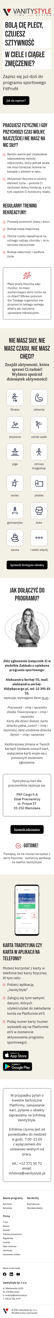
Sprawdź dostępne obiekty (27, 565)
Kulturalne (7, 1208)
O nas (5, 1222)
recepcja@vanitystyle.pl (16, 1295)
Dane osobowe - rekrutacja (10, 1248)
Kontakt (6, 1230)
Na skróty (33, 1198)
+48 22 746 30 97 (13, 1298)
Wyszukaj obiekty (35, 1208)
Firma (6, 1216)
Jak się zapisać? (16, 100)
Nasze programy (13, 1198)
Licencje (6, 1242)
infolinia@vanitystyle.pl (27, 1173)
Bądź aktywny (33, 1204)
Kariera (6, 1226)
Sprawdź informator (27, 829)
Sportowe (7, 1204)
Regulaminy (8, 1238)
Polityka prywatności (12, 1234)
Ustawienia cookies (11, 1254)
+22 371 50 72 (30, 1163)
